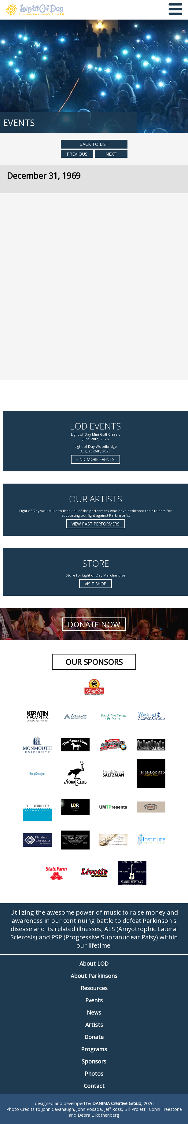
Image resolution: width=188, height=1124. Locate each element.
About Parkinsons (94, 975)
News (94, 1012)
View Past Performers (96, 524)
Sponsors (94, 1061)
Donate (94, 1037)
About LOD (94, 963)
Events (94, 1000)
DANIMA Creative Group (116, 1103)
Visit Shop (95, 584)
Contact (94, 1085)
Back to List (94, 144)
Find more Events (95, 459)
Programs (94, 1049)
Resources (94, 988)
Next (111, 154)
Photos (94, 1073)
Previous (77, 154)
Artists (94, 1024)
